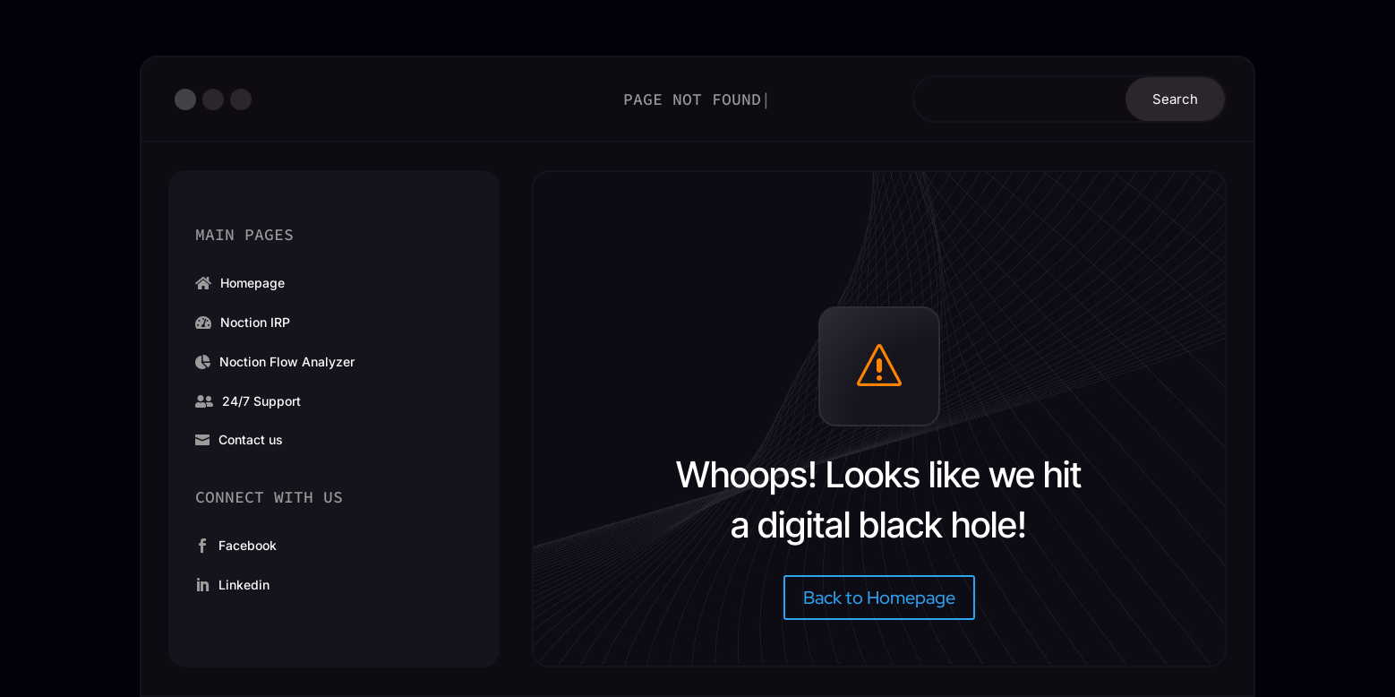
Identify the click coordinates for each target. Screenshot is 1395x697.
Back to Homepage (879, 597)
